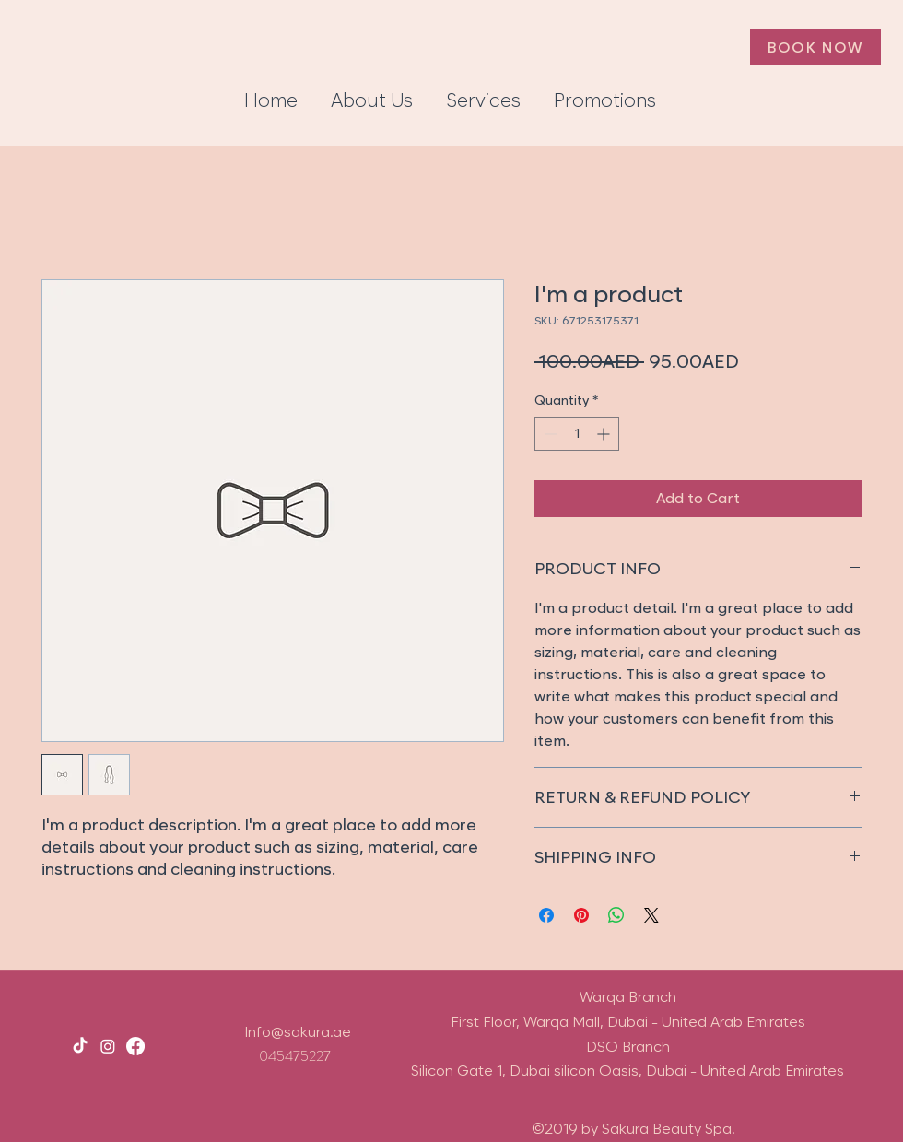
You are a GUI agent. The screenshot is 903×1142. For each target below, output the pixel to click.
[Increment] (604, 434)
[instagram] (108, 1046)
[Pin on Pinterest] (581, 915)
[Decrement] (548, 434)
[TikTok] (80, 1046)
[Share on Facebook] (546, 915)
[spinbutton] (576, 434)
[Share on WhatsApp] (616, 915)
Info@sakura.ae (297, 1032)
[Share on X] (651, 915)
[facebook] (135, 1046)
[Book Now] (815, 47)
